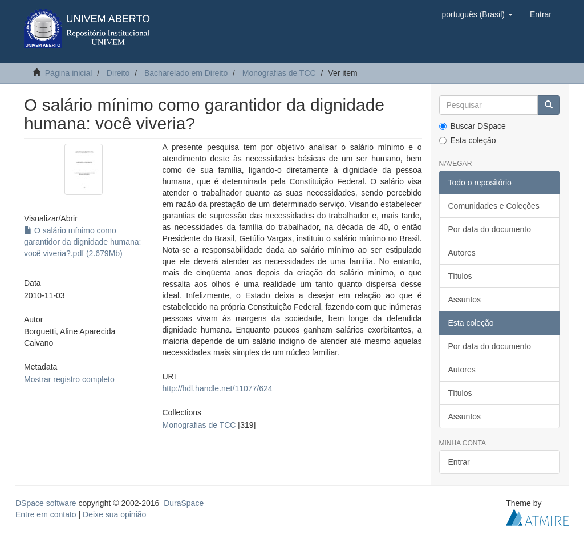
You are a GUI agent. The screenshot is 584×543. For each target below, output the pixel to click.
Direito (118, 73)
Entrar (459, 462)
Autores (462, 252)
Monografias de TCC (279, 73)
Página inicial (68, 73)
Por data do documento (490, 229)
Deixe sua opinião (114, 514)
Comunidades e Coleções (494, 205)
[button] (477, 14)
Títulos (460, 276)
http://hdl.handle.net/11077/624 (218, 388)
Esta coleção (467, 140)
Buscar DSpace (472, 126)
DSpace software (45, 503)
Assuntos (464, 299)
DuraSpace (184, 503)
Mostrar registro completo (69, 379)
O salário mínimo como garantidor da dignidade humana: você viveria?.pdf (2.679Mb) (82, 242)
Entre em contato (45, 514)
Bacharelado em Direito (186, 73)
